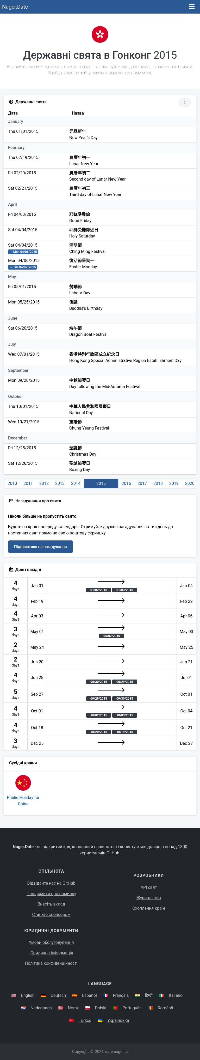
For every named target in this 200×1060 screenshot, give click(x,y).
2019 (174, 483)
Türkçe (85, 1020)
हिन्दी (149, 995)
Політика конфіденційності (51, 963)
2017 (142, 483)
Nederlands (41, 1007)
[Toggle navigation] (191, 7)
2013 (60, 483)
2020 (190, 483)
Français (121, 995)
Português (132, 1007)
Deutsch (58, 995)
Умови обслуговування (51, 942)
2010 (12, 483)
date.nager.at (116, 1051)
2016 (126, 483)
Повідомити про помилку (51, 893)
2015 (101, 483)
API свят (149, 887)
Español (89, 995)
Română (165, 1007)
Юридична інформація (51, 952)
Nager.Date (15, 7)
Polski (100, 1007)
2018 (158, 483)
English (28, 995)
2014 (75, 483)
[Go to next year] (185, 102)
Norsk (73, 1007)
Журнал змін (148, 897)
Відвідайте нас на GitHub (51, 883)
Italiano (176, 995)
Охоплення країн (148, 908)
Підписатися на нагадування (40, 546)
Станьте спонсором (51, 914)
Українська (118, 1020)
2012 (44, 483)
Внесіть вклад (51, 904)
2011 (28, 483)
